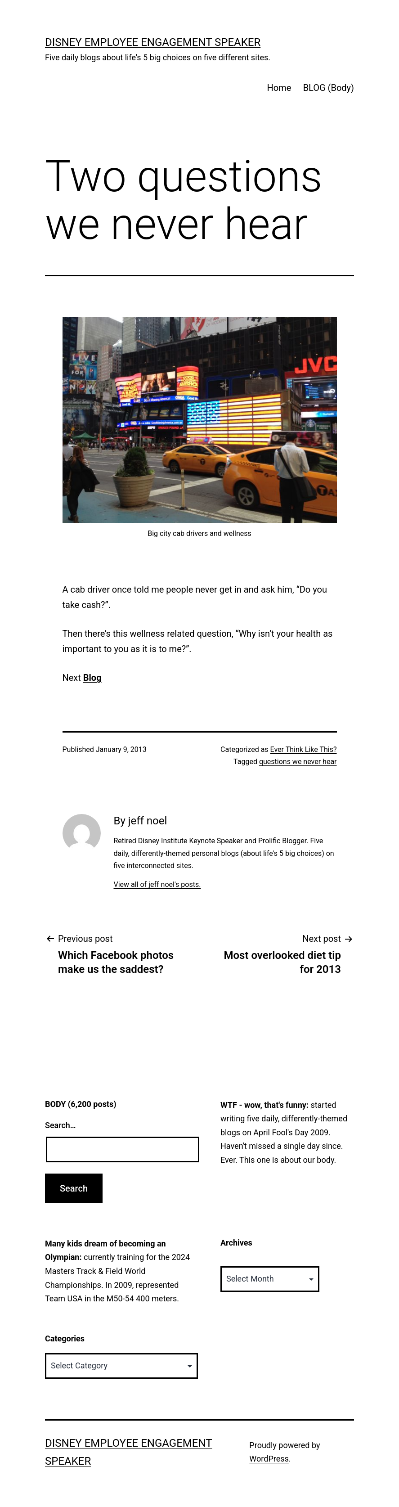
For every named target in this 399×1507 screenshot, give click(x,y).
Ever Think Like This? (303, 749)
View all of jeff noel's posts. (157, 884)
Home (279, 87)
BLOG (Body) (328, 87)
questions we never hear (298, 761)
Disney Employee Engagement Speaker (152, 42)
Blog (92, 677)
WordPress (268, 1458)
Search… (60, 1125)
